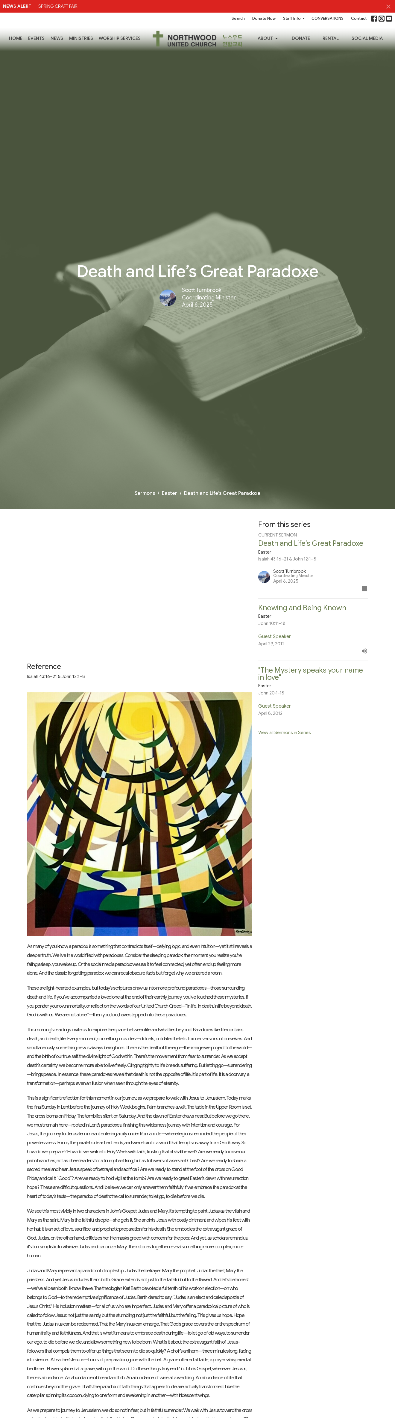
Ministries (81, 38)
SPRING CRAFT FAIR (58, 6)
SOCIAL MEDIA (367, 38)
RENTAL (331, 38)
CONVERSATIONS (328, 18)
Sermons (145, 493)
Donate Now (264, 18)
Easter (169, 493)
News (57, 38)
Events (36, 38)
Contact (359, 18)
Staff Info (294, 18)
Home (15, 38)
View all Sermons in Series (284, 732)
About (268, 39)
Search (238, 18)
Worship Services (120, 38)
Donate (301, 38)
